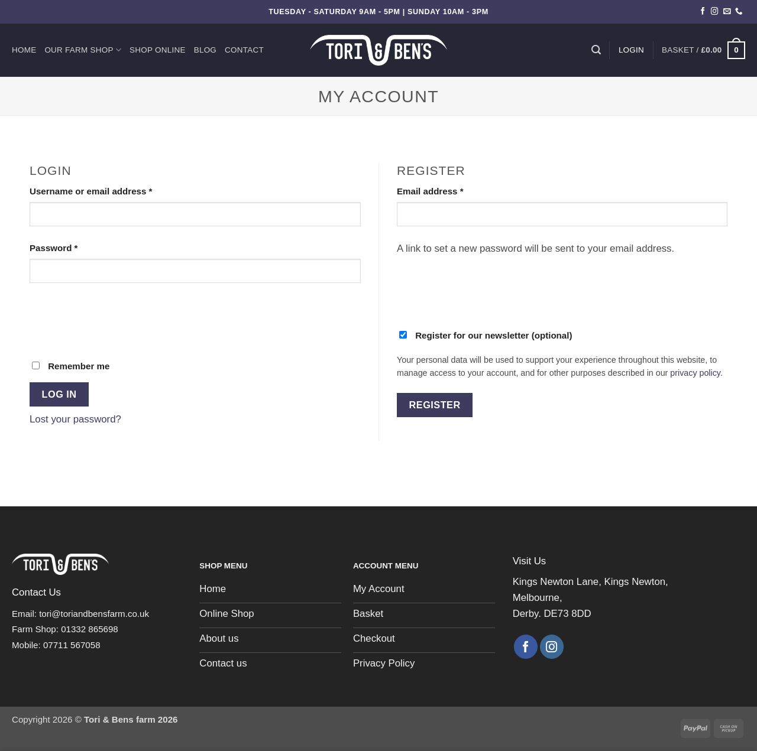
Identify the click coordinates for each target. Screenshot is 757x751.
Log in (59, 394)
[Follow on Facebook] (703, 12)
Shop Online (158, 49)
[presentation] (119, 320)
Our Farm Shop (82, 50)
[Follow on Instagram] (715, 12)
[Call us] (739, 12)
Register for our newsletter (485, 335)
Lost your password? (75, 419)
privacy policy (695, 373)
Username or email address (110, 190)
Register (435, 404)
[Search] (596, 49)
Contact (244, 49)
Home (24, 49)
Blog (205, 49)
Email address (449, 190)
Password (73, 247)
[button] (703, 50)
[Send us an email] (727, 12)
